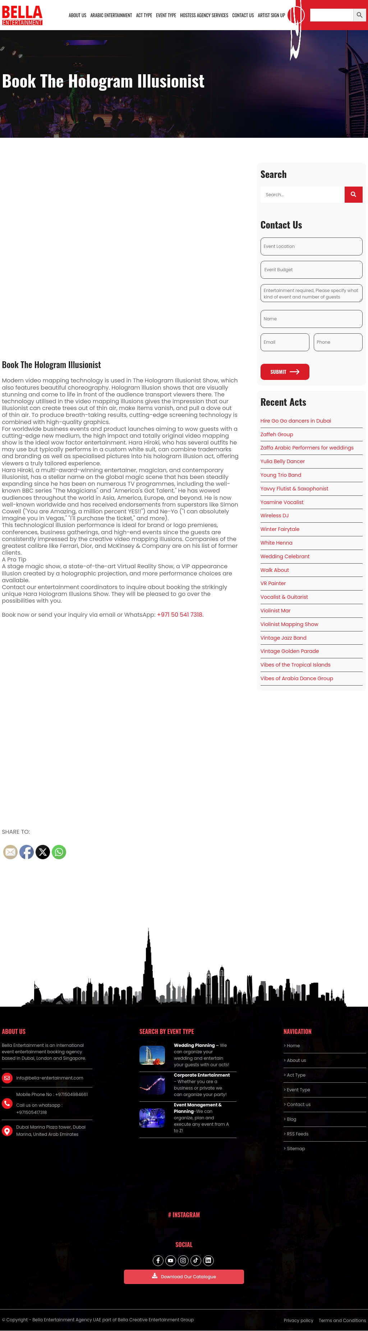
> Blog (290, 1119)
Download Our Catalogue (184, 1276)
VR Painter (273, 583)
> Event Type (297, 1090)
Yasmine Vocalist (282, 502)
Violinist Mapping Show (289, 624)
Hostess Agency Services (204, 15)
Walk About (275, 570)
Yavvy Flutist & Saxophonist (294, 489)
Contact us (243, 15)
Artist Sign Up (271, 15)
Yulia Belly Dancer (283, 461)
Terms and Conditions (342, 1321)
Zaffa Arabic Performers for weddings (307, 448)
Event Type (166, 15)
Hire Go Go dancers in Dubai (296, 421)
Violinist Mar (276, 611)
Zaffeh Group (277, 434)
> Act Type (294, 1075)
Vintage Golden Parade (290, 651)
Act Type (145, 15)
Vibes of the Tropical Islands (296, 665)
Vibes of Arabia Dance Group (297, 678)
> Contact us (297, 1105)
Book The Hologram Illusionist (51, 364)
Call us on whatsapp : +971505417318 (39, 1109)
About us (78, 15)
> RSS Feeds (296, 1134)
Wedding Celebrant (285, 556)
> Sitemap (294, 1149)
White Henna (277, 543)
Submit (284, 372)
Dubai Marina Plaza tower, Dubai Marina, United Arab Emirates (51, 1131)
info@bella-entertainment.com (49, 1078)
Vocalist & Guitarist (284, 597)
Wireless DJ (275, 515)
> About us (295, 1061)
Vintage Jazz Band (284, 637)
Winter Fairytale (280, 529)
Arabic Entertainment (112, 15)
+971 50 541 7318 (179, 615)
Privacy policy (298, 1321)
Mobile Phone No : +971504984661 (52, 1095)
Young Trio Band (281, 475)
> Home (292, 1046)
